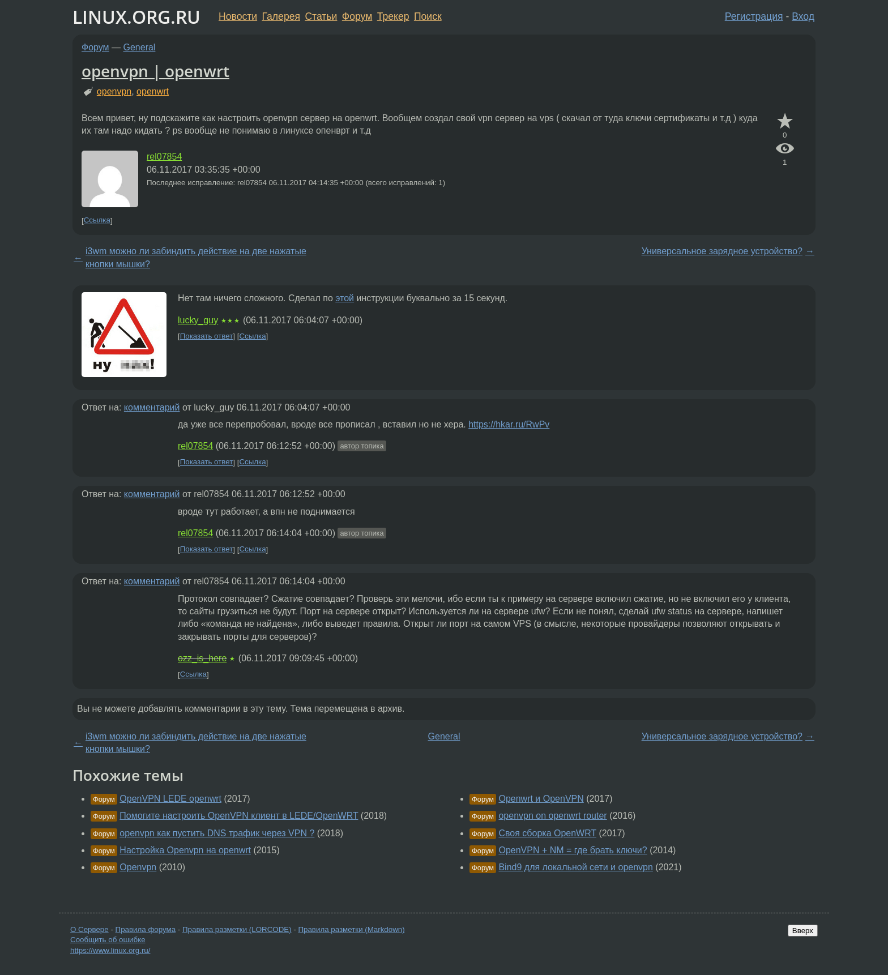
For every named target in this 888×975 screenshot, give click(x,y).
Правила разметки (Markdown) (351, 929)
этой (344, 298)
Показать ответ (206, 336)
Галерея (281, 16)
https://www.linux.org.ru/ (110, 950)
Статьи (321, 16)
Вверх (802, 930)
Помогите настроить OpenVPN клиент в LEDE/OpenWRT (238, 815)
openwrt (152, 91)
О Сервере (89, 929)
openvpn (114, 91)
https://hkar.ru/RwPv (508, 424)
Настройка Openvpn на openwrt (185, 850)
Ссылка (97, 220)
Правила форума (146, 929)
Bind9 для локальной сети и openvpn (575, 867)
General (139, 47)
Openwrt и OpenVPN (540, 798)
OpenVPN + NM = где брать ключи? (572, 850)
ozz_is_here (202, 658)
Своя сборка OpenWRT (547, 833)
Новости (238, 16)
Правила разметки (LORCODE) (237, 929)
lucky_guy (198, 320)
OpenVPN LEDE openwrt (170, 798)
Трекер (393, 16)
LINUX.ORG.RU (136, 17)
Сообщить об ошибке (108, 939)
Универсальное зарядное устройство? (722, 251)
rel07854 (164, 156)
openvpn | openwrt (155, 71)
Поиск (428, 16)
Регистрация (754, 16)
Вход (803, 16)
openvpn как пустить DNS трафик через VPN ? (216, 833)
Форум (357, 16)
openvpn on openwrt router (552, 815)
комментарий (152, 407)
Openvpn (137, 867)
